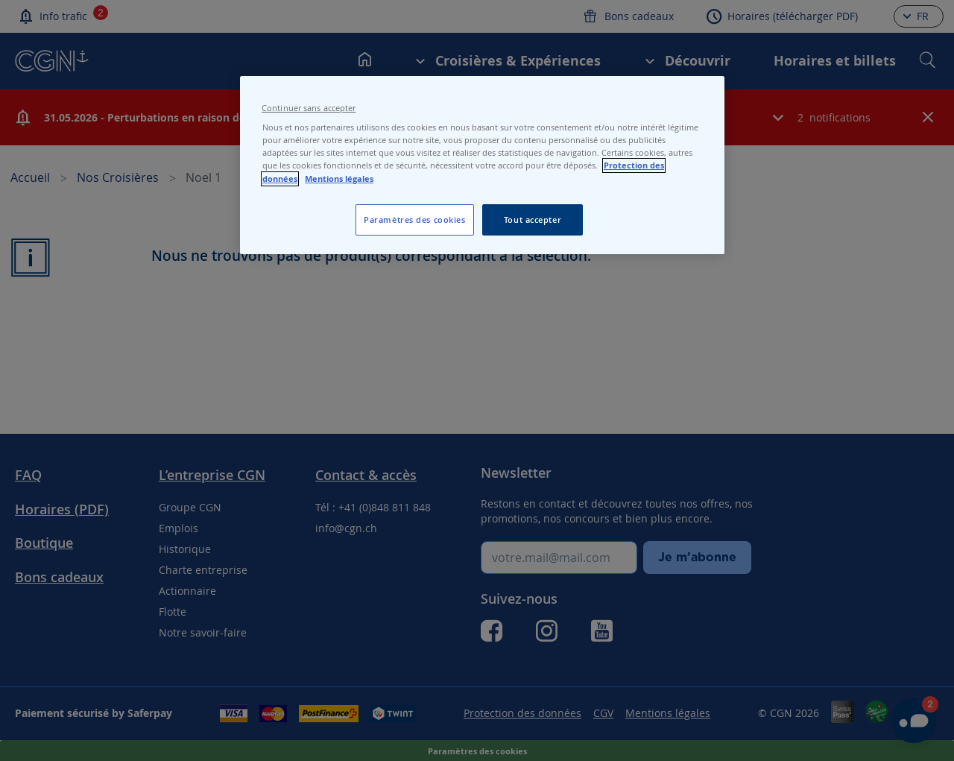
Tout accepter (532, 219)
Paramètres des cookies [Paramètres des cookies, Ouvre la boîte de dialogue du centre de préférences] (415, 219)
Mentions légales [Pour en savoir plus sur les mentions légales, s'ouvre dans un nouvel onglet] (339, 179)
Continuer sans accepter (309, 108)
